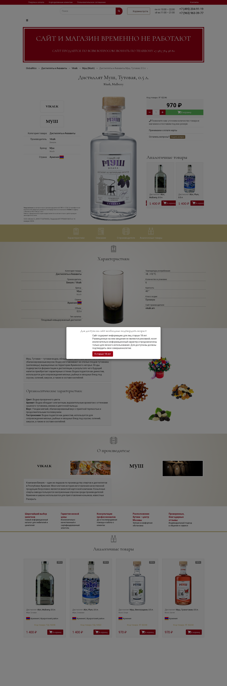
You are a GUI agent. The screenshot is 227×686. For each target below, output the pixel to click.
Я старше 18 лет (102, 354)
